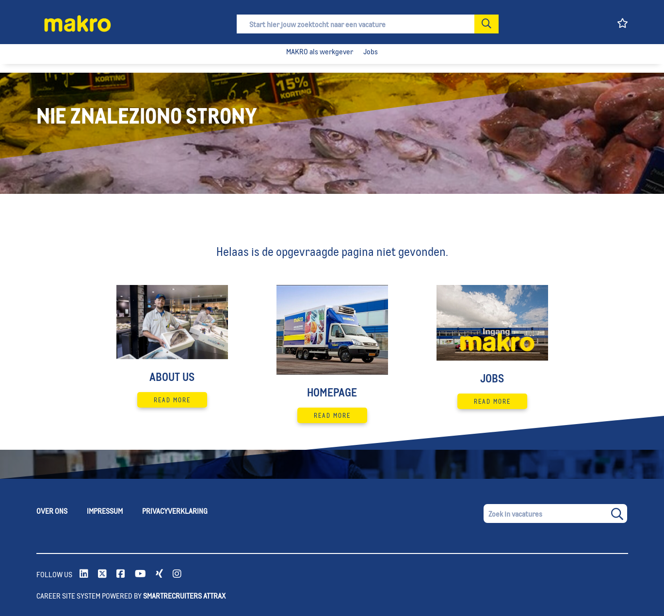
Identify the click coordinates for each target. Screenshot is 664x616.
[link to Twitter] (102, 574)
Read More (172, 400)
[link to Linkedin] (84, 574)
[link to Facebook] (121, 574)
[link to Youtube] (140, 574)
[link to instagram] (177, 574)
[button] (486, 24)
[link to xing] (159, 574)
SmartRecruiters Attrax (184, 595)
